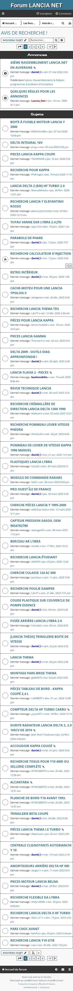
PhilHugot (37, 174)
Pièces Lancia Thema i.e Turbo (35, 829)
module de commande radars (36, 478)
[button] (20, 46)
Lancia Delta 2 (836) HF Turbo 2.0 (37, 186)
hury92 (35, 466)
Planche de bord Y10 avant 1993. (38, 798)
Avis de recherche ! (24, 33)
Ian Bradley (46, 977)
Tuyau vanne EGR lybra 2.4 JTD (36, 222)
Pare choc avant (24, 929)
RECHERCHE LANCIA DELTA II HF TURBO (40, 913)
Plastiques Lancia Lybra (31, 462)
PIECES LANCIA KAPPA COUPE (32, 154)
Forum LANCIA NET (36, 5)
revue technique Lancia (30, 388)
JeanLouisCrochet (41, 211)
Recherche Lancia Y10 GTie (32, 940)
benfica (35, 933)
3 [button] (34, 46)
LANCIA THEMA (21, 657)
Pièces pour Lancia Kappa (32, 320)
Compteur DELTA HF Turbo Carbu (38, 709)
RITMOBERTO (39, 771)
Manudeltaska (39, 190)
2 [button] (29, 46)
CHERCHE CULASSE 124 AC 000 (33, 573)
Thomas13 (37, 340)
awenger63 (37, 530)
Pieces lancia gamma (28, 336)
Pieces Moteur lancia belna (34, 881)
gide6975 (36, 677)
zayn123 (36, 226)
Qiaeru (52, 984)
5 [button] (42, 46)
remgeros (36, 297)
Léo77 (34, 313)
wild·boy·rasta (39, 509)
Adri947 (35, 561)
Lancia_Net (38, 100)
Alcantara (19, 782)
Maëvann (36, 413)
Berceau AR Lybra (25, 541)
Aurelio (35, 546)
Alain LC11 (37, 917)
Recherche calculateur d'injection (40, 253)
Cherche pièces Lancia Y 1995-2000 (38, 505)
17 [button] (49, 46)
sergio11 (36, 870)
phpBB (27, 980)
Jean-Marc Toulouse (42, 734)
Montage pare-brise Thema (33, 673)
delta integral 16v (26, 142)
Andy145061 (38, 902)
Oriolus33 (36, 434)
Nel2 (34, 482)
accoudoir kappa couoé (31, 746)
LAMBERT (36, 698)
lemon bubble (39, 325)
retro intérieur (24, 272)
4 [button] (38, 46)
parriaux (36, 577)
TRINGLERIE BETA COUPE (29, 814)
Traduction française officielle (32, 984)
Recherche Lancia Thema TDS (34, 309)
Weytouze (37, 834)
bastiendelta (39, 377)
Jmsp (34, 147)
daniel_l (36, 72)
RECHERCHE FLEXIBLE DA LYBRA (34, 897)
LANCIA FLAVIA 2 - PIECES (29, 372)
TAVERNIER (37, 159)
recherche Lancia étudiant (33, 557)
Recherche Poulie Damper (32, 588)
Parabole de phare (26, 238)
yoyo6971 (37, 714)
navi (33, 945)
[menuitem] (63, 13)
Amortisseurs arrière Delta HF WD (39, 866)
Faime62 (36, 625)
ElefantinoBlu (39, 131)
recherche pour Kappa (29, 170)
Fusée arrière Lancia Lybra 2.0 (36, 621)
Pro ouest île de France (30, 489)
